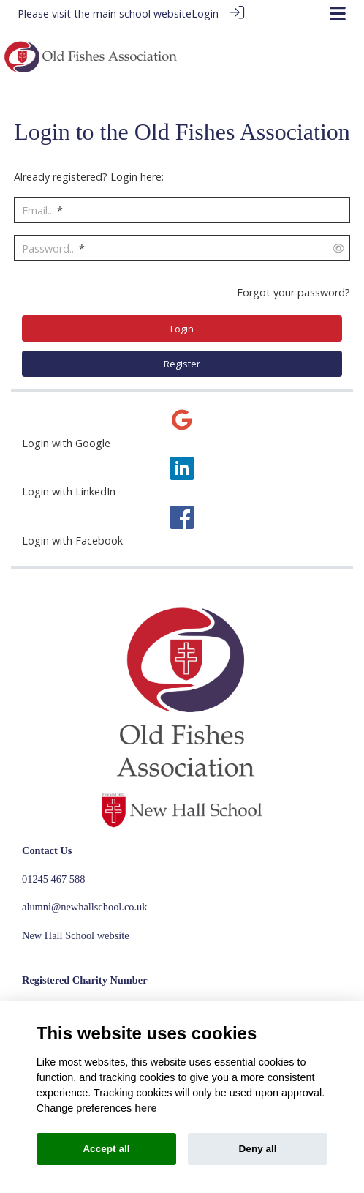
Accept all (106, 1148)
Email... (38, 206)
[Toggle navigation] (337, 13)
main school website (142, 13)
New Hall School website (75, 931)
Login (205, 13)
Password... (49, 244)
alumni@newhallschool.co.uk (85, 902)
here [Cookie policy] (145, 1108)
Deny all (258, 1148)
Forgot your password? (293, 288)
